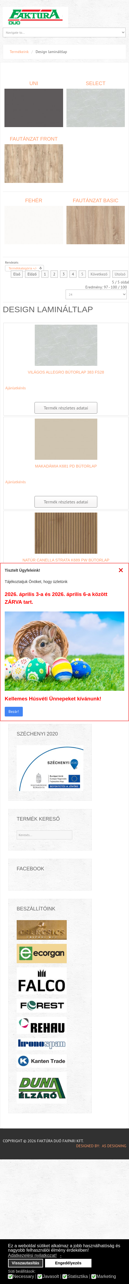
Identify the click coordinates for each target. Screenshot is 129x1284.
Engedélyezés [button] (68, 1263)
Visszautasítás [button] (25, 1263)
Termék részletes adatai (66, 408)
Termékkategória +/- (23, 268)
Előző (32, 274)
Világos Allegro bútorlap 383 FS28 (66, 372)
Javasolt (51, 1276)
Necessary (23, 1276)
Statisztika (78, 1276)
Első (16, 274)
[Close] (120, 570)
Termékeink (19, 51)
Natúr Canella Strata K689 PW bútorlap (66, 560)
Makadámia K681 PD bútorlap (66, 466)
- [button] (60, 1255)
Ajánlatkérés (15, 387)
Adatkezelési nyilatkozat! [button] (32, 1255)
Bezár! (14, 711)
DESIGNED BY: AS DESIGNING (99, 1145)
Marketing (106, 1276)
